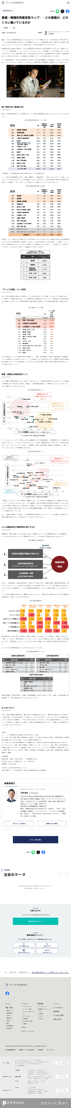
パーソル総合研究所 (20, 1065)
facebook (7, 993)
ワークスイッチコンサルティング (36, 1089)
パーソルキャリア (19, 1063)
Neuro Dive (30, 1083)
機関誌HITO (9, 1018)
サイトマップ (50, 1050)
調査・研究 (13, 972)
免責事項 (40, 1050)
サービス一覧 (26, 1016)
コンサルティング (27, 1006)
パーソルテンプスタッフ (36, 1060)
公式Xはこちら (47, 946)
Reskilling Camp (32, 1093)
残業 (14, 28)
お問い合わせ (57, 1019)
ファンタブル (31, 1072)
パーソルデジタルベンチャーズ (33, 1063)
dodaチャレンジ (38, 1078)
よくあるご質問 (58, 1015)
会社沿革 (40, 1018)
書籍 (8, 1023)
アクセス (40, 1016)
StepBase (40, 1093)
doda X (47, 1078)
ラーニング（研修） (27, 1009)
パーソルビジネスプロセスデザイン (23, 1062)
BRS (50, 1076)
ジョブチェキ (41, 1070)
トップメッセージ (42, 1006)
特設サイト (9, 1015)
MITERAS (39, 1091)
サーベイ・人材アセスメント (29, 1012)
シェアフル (35, 1081)
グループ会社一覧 (62, 1063)
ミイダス (30, 1078)
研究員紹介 (9, 1028)
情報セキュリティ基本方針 (26, 1050)
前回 (3, 40)
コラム (23, 1027)
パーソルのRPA (31, 1087)
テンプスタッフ (31, 1070)
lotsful (29, 1081)
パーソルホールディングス (21, 1060)
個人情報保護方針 (10, 1050)
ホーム (7, 1004)
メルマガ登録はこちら (23, 946)
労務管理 (6, 28)
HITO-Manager (31, 1091)
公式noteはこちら (47, 952)
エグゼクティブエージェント (40, 1076)
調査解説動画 (10, 1026)
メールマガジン (58, 1007)
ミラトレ (43, 1081)
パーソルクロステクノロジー (42, 1062)
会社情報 (40, 1013)
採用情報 (56, 1011)
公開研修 (25, 1023)
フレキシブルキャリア (41, 1072)
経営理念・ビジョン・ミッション (44, 1010)
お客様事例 (25, 1018)
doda (29, 1076)
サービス (24, 1004)
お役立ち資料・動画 (27, 1021)
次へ (67, 874)
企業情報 (40, 1004)
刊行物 (8, 1020)
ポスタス (46, 1091)
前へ (60, 874)
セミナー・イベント (28, 1031)
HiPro (36, 1083)
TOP (6, 972)
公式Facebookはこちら (24, 952)
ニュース (56, 1004)
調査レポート (10, 1010)
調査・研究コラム (7, 10)
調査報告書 (9, 1013)
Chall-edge (30, 1074)
